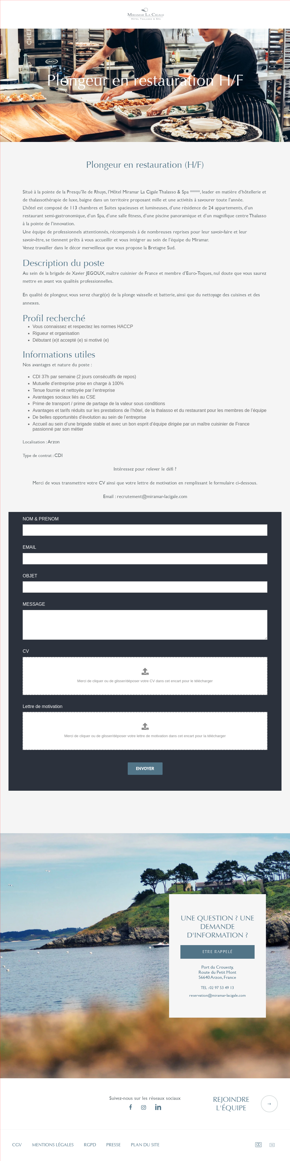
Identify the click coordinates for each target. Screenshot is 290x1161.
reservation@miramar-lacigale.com (217, 995)
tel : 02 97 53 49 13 (217, 987)
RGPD (90, 1145)
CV (26, 651)
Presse (113, 1145)
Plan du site (145, 1145)
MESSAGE (34, 604)
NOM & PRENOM (41, 518)
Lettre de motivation (43, 706)
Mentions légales (53, 1145)
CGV (17, 1145)
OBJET (30, 575)
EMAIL (29, 547)
